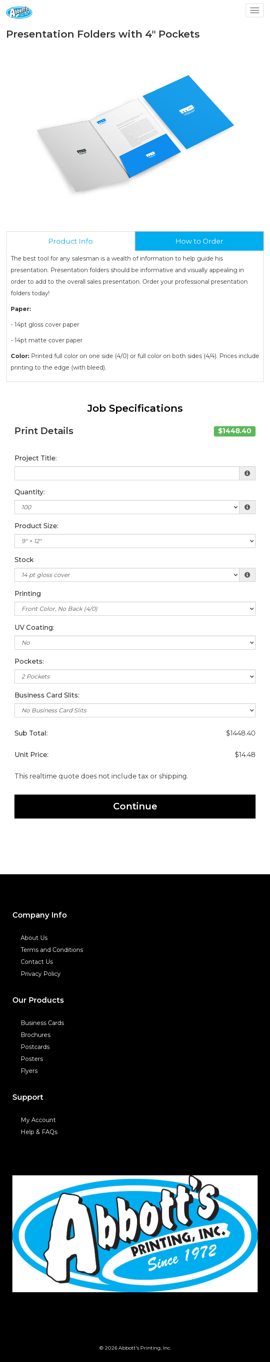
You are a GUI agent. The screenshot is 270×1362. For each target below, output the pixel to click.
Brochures (35, 1035)
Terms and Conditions (52, 950)
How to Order (199, 241)
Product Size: (36, 526)
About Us (34, 938)
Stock (24, 560)
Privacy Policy (41, 974)
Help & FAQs (39, 1132)
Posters (32, 1059)
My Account (38, 1120)
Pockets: (29, 661)
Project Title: (35, 458)
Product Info (70, 241)
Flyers (29, 1071)
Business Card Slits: (46, 695)
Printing (27, 594)
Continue (135, 806)
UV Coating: (34, 627)
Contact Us (37, 962)
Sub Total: (30, 733)
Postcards (35, 1047)
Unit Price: (31, 755)
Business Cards (42, 1023)
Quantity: (29, 492)
